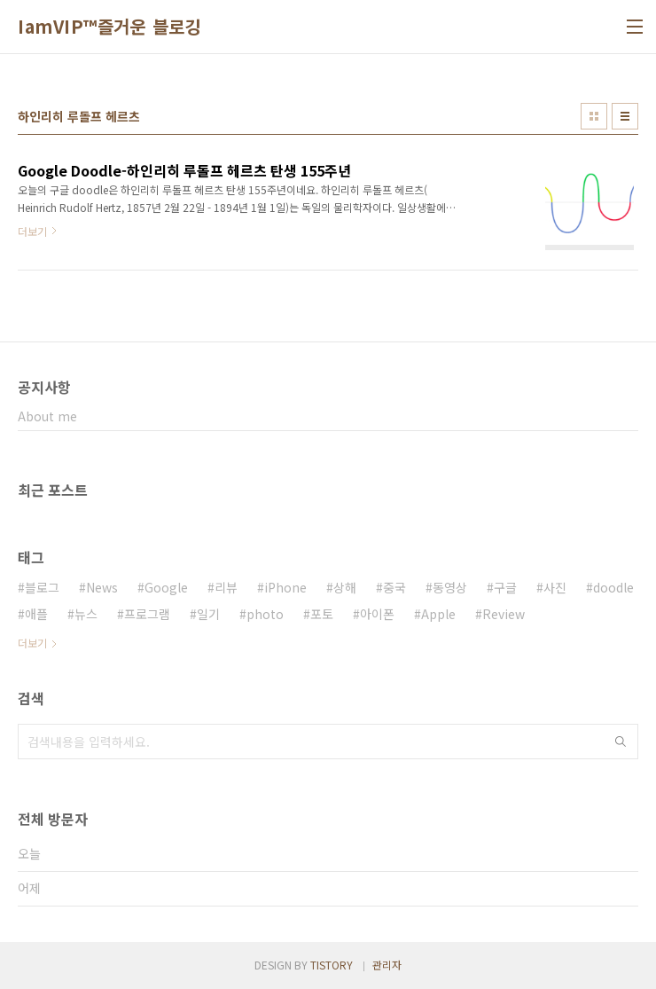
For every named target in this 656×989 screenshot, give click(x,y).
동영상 (450, 587)
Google (166, 587)
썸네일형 (594, 116)
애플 (36, 614)
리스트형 (625, 116)
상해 (344, 587)
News (102, 587)
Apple (438, 614)
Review (503, 614)
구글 (505, 587)
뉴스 (86, 614)
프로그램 (147, 614)
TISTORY (331, 964)
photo (265, 614)
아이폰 (377, 614)
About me (47, 416)
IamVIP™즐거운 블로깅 (109, 26)
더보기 (32, 642)
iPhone (285, 587)
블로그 (42, 587)
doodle (613, 587)
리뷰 (226, 587)
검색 (620, 741)
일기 (208, 614)
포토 (321, 614)
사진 (554, 587)
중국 (394, 587)
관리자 (387, 964)
